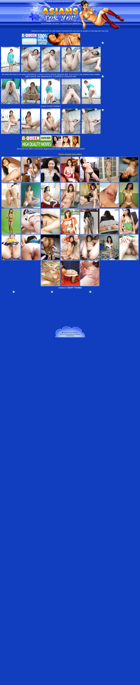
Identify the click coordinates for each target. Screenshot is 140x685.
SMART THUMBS (74, 288)
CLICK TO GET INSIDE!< (51, 106)
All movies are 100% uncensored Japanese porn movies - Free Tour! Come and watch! (51, 148)
